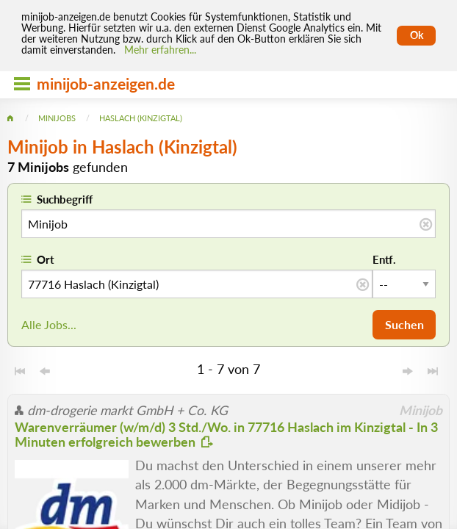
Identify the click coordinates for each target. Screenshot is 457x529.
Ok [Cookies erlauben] (416, 35)
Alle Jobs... (48, 324)
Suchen (404, 324)
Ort (45, 259)
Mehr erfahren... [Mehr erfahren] (160, 50)
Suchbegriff (65, 199)
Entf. (384, 259)
